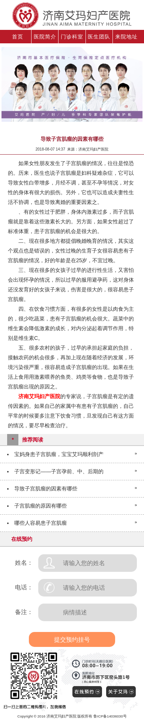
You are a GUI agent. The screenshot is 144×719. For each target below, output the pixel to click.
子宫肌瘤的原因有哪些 (40, 506)
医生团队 (99, 37)
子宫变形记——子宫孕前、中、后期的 (59, 471)
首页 (17, 37)
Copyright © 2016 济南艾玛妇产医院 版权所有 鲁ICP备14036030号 (71, 716)
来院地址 (126, 37)
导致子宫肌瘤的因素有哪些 (45, 489)
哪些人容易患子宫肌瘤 (40, 523)
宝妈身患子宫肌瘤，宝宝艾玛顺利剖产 (59, 454)
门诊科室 (72, 37)
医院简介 (45, 37)
